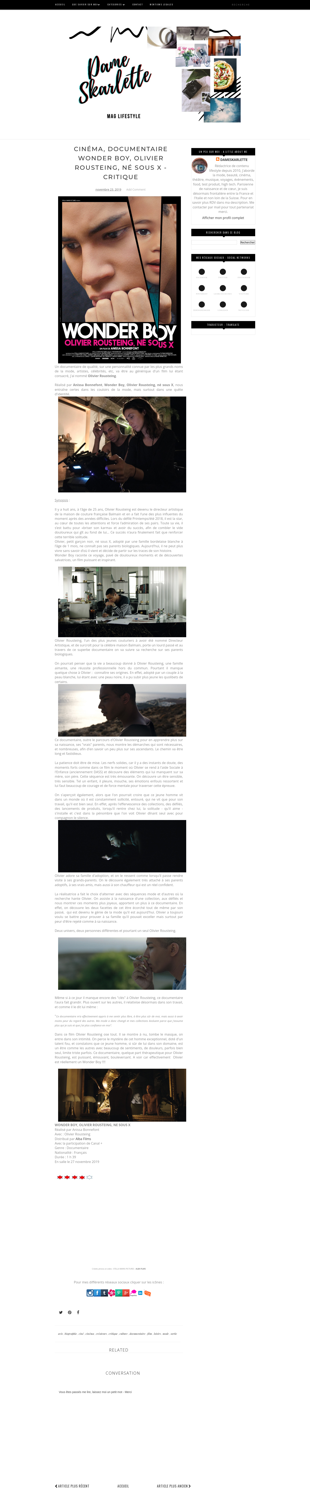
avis (60, 1333)
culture (123, 1333)
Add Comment (135, 189)
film (150, 1333)
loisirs (157, 1333)
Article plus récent (73, 1486)
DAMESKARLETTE (233, 159)
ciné (81, 1333)
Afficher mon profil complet (223, 218)
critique (113, 1333)
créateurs (101, 1333)
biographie (71, 1333)
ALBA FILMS (141, 1268)
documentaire (138, 1333)
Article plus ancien (174, 1486)
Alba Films (83, 1139)
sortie (174, 1333)
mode (166, 1333)
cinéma (90, 1333)
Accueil (123, 1486)
